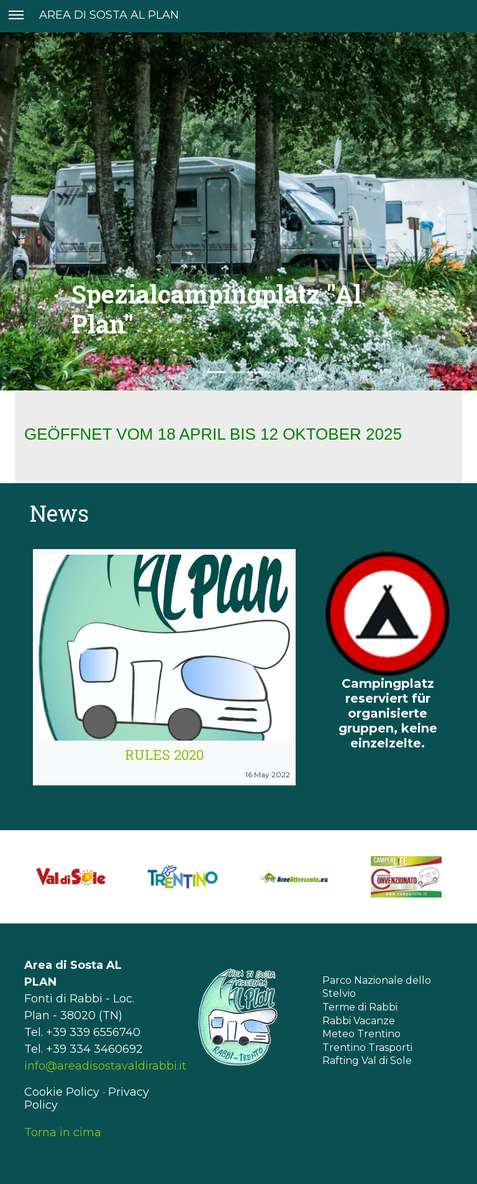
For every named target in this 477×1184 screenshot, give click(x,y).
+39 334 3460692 (94, 1049)
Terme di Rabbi (360, 1007)
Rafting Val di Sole (367, 1060)
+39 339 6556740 (93, 1032)
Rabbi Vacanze (358, 1021)
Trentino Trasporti (367, 1047)
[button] (35, 211)
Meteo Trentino (361, 1034)
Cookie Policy (61, 1092)
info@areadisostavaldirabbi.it (105, 1066)
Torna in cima (62, 1132)
